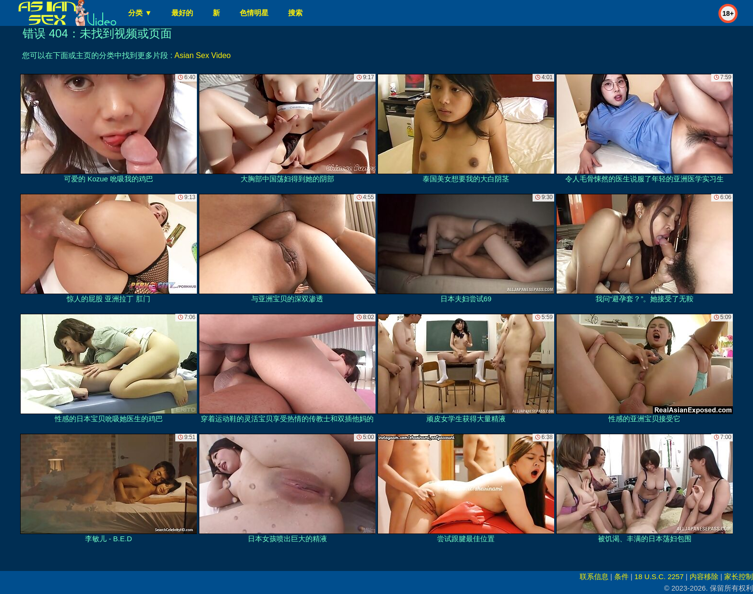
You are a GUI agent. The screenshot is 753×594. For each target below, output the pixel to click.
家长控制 (738, 576)
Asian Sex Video (202, 55)
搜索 (295, 13)
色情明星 (254, 13)
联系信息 (594, 576)
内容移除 (704, 576)
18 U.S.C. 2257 (659, 576)
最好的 (182, 13)
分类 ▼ (140, 13)
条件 (621, 576)
